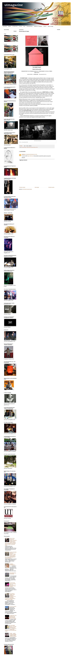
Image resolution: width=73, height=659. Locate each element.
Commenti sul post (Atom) (27, 189)
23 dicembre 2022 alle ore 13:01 (31, 154)
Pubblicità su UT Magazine (38, 26)
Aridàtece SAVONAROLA (12, 564)
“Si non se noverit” (13, 606)
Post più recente (22, 187)
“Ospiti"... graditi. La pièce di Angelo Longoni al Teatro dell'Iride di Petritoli (13, 635)
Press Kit (45, 26)
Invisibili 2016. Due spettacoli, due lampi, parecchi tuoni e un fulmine (13, 617)
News (24, 26)
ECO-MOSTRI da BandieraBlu (13, 573)
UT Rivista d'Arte (14, 26)
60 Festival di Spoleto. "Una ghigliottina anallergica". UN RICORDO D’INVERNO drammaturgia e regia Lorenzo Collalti (10, 596)
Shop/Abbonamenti (29, 26)
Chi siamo (20, 26)
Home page (37, 187)
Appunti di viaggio (50, 26)
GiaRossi (23, 154)
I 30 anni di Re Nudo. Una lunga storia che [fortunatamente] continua (13, 584)
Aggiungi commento (23, 160)
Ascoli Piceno (24, 147)
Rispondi (23, 157)
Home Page (5, 26)
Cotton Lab (28, 147)
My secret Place (33, 147)
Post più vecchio (51, 187)
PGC (37, 147)
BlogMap (9, 26)
